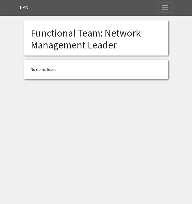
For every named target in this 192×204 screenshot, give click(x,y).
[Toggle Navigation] (165, 7)
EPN (24, 7)
